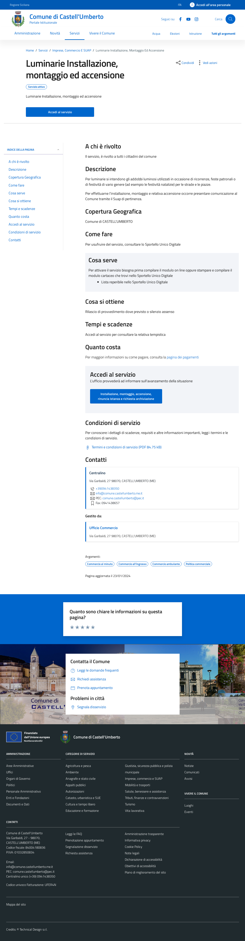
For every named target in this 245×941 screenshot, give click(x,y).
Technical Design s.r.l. (33, 929)
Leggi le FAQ (73, 833)
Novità (55, 33)
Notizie (189, 765)
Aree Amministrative (20, 765)
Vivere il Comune (102, 33)
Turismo (130, 804)
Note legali (132, 853)
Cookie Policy (133, 846)
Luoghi (188, 805)
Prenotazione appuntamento (84, 840)
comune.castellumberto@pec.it (34, 871)
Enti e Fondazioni (17, 797)
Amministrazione (27, 33)
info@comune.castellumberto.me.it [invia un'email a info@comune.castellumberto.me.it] (115, 493)
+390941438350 (104, 488)
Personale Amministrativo (23, 791)
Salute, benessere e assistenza (145, 791)
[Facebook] (179, 18)
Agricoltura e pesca (78, 765)
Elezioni (175, 33)
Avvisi (188, 778)
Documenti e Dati (17, 804)
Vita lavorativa (134, 810)
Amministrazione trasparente (144, 833)
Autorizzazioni (75, 791)
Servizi (75, 33)
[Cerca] (230, 19)
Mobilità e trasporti (137, 785)
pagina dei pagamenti (183, 357)
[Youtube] (187, 18)
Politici (10, 785)
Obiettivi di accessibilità (140, 865)
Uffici (9, 772)
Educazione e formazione (82, 810)
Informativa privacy (137, 840)
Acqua (156, 33)
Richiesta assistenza (79, 853)
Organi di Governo (18, 778)
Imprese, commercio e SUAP (143, 778)
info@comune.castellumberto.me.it (29, 866)
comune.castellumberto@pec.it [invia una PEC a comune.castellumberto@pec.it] (123, 498)
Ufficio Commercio (103, 528)
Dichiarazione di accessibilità (143, 859)
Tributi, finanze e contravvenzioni (147, 797)
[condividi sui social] (184, 63)
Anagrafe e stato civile (81, 778)
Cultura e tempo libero (80, 804)
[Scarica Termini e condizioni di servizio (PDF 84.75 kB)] (123, 447)
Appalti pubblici (76, 785)
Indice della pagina (33, 149)
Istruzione (195, 33)
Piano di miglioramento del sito (145, 872)
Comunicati (191, 772)
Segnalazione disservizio (81, 846)
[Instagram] (195, 18)
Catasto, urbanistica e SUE (83, 797)
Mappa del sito (16, 904)
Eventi (188, 811)
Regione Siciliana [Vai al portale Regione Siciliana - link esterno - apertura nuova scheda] (19, 5)
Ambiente (72, 772)
